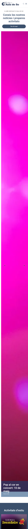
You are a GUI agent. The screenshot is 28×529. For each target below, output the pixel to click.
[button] (23, 4)
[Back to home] (10, 3)
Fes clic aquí (14, 26)
